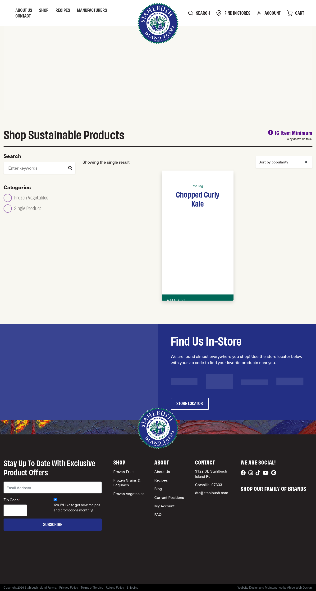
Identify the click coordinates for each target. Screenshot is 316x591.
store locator (189, 403)
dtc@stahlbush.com (211, 492)
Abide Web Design (299, 587)
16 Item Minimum (293, 132)
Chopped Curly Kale (197, 198)
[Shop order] (284, 162)
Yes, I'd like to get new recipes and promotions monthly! (77, 507)
